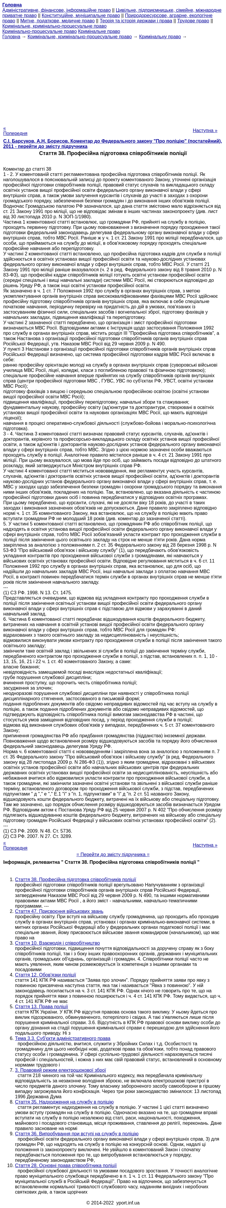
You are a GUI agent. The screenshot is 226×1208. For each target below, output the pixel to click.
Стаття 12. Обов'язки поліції (45, 974)
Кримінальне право (99, 31)
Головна (11, 36)
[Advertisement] (113, 80)
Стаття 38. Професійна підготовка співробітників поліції (75, 879)
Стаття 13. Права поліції (41, 1006)
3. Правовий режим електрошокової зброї (60, 1070)
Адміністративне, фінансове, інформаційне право (56, 10)
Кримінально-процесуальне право (39, 31)
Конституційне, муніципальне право (81, 15)
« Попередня (15, 131)
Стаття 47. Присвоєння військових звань (59, 911)
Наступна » (205, 130)
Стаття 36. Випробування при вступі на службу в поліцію (77, 1133)
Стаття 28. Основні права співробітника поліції (66, 1165)
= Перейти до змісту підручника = (113, 854)
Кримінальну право (160, 36)
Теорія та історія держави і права (136, 20)
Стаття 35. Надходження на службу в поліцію (64, 1101)
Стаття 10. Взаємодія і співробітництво (57, 943)
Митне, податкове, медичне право (57, 20)
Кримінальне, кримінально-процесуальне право (54, 26)
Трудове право (193, 20)
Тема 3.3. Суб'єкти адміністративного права (62, 1038)
